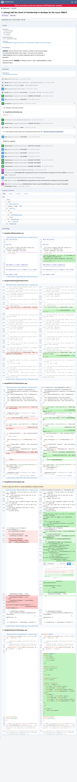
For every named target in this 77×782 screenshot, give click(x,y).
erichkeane (8, 32)
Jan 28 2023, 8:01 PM (47, 160)
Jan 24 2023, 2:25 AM (47, 96)
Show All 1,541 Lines (22, 285)
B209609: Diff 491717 (34, 123)
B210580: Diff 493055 (34, 162)
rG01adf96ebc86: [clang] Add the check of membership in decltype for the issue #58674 (27, 42)
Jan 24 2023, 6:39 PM (33, 137)
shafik (6, 127)
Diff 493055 (24, 149)
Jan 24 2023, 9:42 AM (30, 127)
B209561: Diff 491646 (34, 96)
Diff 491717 (24, 99)
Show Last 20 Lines (32, 276)
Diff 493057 (24, 153)
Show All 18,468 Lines (21, 626)
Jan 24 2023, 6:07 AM (47, 123)
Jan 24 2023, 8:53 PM (47, 146)
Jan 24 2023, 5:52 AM (30, 103)
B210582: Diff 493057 (34, 160)
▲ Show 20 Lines (10, 276)
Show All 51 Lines (22, 237)
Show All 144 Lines (21, 276)
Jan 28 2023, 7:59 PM (33, 156)
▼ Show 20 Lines (32, 237)
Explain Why (12, 175)
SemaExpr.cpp (15, 219)
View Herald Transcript (36, 82)
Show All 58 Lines (22, 387)
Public (14, 15)
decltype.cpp (12, 223)
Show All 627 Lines (21, 478)
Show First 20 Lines (12, 237)
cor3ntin (7, 34)
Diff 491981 (24, 137)
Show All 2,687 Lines (22, 490)
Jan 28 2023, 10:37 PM (24, 186)
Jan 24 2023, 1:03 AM (25, 79)
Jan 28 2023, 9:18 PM (47, 166)
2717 (6, 115)
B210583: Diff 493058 (34, 166)
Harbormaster (9, 96)
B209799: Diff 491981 (34, 146)
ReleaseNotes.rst (14, 204)
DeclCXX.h (12, 208)
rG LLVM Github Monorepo (10, 74)
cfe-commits (23, 92)
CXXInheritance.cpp (16, 215)
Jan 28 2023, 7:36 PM (33, 149)
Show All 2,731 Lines (21, 379)
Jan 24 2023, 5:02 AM (33, 99)
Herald (6, 82)
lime (10, 19)
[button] (75, 2)
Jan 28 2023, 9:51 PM (40, 170)
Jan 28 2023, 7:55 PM (33, 153)
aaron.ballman (9, 31)
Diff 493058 (24, 156)
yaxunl (22, 85)
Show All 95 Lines (22, 634)
